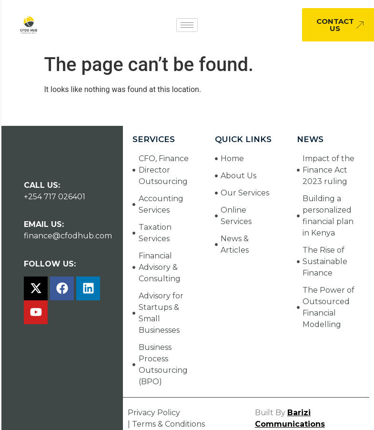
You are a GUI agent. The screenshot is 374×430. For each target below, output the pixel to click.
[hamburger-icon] (187, 25)
